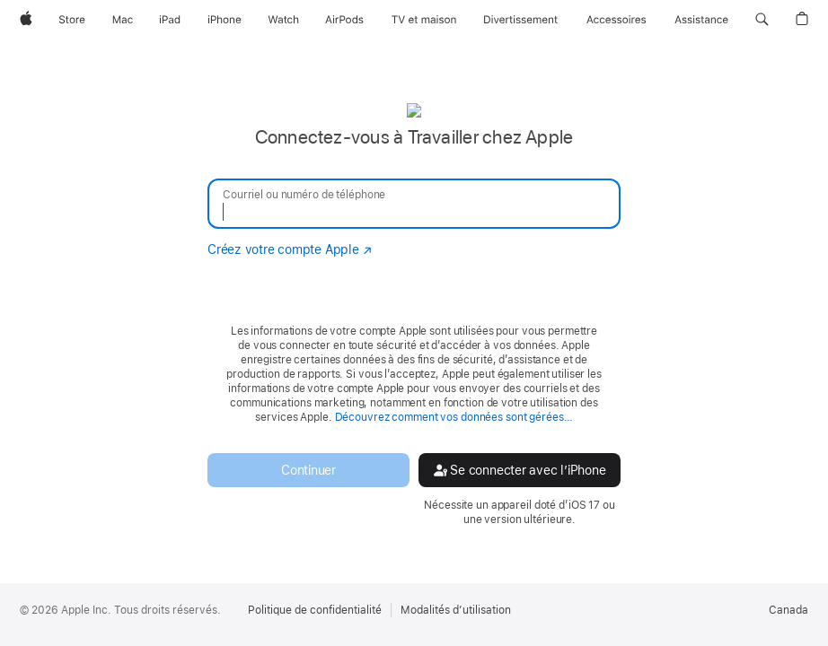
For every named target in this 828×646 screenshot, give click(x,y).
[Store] (71, 19)
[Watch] (283, 19)
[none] (414, 314)
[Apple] (26, 19)
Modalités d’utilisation (456, 610)
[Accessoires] (616, 19)
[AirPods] (344, 19)
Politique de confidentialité (315, 610)
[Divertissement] (521, 19)
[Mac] (122, 19)
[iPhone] (224, 19)
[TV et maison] (423, 19)
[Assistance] (701, 19)
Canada (788, 610)
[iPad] (170, 19)
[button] (762, 19)
